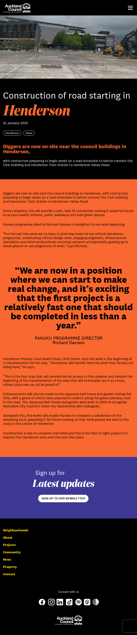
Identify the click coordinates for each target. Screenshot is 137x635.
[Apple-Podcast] (87, 604)
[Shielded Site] (95, 604)
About (7, 537)
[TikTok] (69, 605)
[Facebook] (42, 605)
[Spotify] (78, 604)
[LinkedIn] (60, 604)
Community (12, 552)
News (7, 559)
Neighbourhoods (15, 530)
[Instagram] (51, 604)
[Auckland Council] (68, 620)
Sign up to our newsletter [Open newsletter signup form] (63, 498)
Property (10, 567)
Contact (9, 574)
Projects (9, 545)
